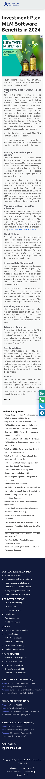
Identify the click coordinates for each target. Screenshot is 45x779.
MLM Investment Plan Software (22, 229)
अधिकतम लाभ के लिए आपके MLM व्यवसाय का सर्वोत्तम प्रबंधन (20, 503)
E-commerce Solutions (14, 665)
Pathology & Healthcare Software (18, 579)
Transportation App (13, 610)
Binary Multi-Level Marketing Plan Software (19, 517)
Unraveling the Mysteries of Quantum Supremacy (20, 478)
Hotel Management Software (17, 583)
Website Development (14, 661)
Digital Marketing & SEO (14, 669)
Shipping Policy (22, 775)
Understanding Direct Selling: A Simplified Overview (18, 496)
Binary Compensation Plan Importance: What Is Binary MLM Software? (21, 416)
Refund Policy (30, 772)
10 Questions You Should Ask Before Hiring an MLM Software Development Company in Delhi (21, 432)
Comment (7, 399)
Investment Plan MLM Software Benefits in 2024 (22, 527)
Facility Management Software (17, 591)
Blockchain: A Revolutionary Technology (22, 487)
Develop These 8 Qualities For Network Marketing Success (21, 548)
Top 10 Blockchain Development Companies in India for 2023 (18, 471)
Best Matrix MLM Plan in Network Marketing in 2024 (19, 541)
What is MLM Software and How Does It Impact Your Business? (21, 450)
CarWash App (10, 607)
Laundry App (10, 614)
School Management (13, 575)
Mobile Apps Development (16, 657)
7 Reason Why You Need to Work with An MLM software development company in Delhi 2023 (22, 442)
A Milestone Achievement (15, 484)
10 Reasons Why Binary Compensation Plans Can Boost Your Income (21, 464)
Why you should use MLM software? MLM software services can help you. (20, 423)
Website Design (11, 634)
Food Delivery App (12, 622)
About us (13, 768)
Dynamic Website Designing (16, 630)
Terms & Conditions (13, 772)
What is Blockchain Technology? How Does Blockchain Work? (20, 457)
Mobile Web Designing (14, 642)
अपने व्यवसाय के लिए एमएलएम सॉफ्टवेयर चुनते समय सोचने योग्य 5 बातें (22, 534)
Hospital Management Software (18, 587)
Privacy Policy (26, 768)
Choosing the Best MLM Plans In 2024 (21, 522)
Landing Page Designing (14, 649)
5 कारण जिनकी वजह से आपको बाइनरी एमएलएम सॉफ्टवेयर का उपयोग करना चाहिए (21, 510)
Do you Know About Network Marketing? (22, 491)
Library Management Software (17, 594)
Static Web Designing (13, 638)
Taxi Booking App (12, 618)
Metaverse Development (15, 673)
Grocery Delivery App (13, 603)
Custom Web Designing (14, 645)
